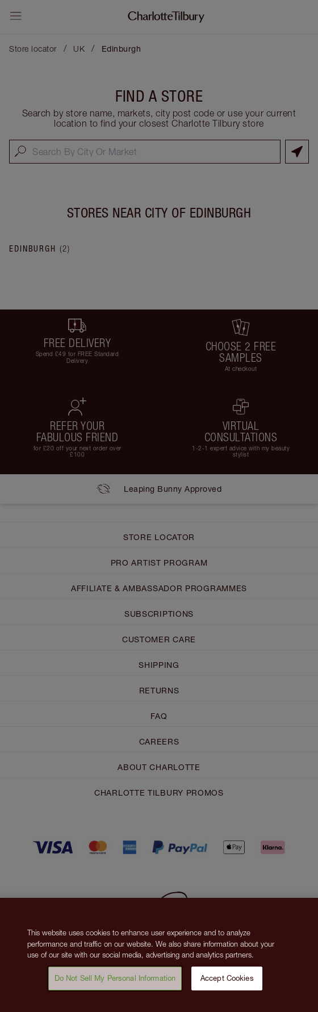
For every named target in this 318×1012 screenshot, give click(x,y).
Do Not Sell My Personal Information (115, 983)
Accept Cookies (227, 983)
